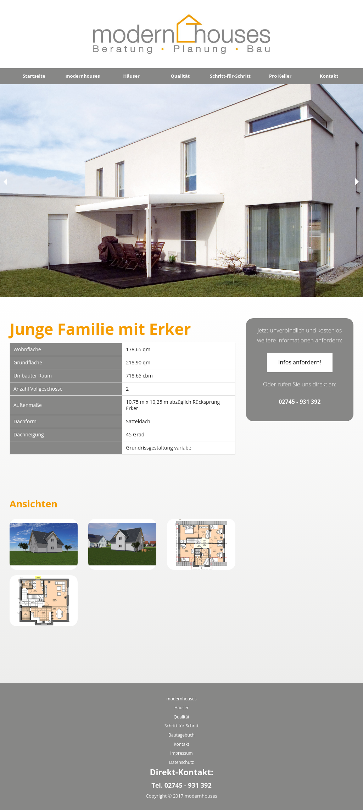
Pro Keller (280, 76)
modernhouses (83, 76)
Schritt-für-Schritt (230, 76)
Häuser (131, 76)
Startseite (34, 76)
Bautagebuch (181, 735)
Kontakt (329, 76)
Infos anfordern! (299, 362)
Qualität (180, 76)
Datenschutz (181, 762)
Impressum (181, 753)
